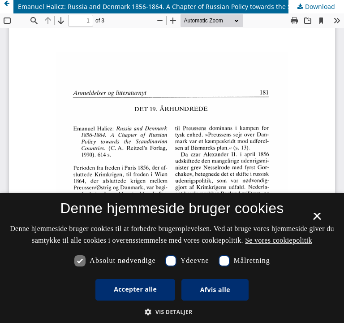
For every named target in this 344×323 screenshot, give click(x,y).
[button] (171, 312)
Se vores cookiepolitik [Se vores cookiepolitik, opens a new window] (278, 240)
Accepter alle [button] (135, 289)
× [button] (317, 219)
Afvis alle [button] (215, 289)
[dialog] (172, 258)
